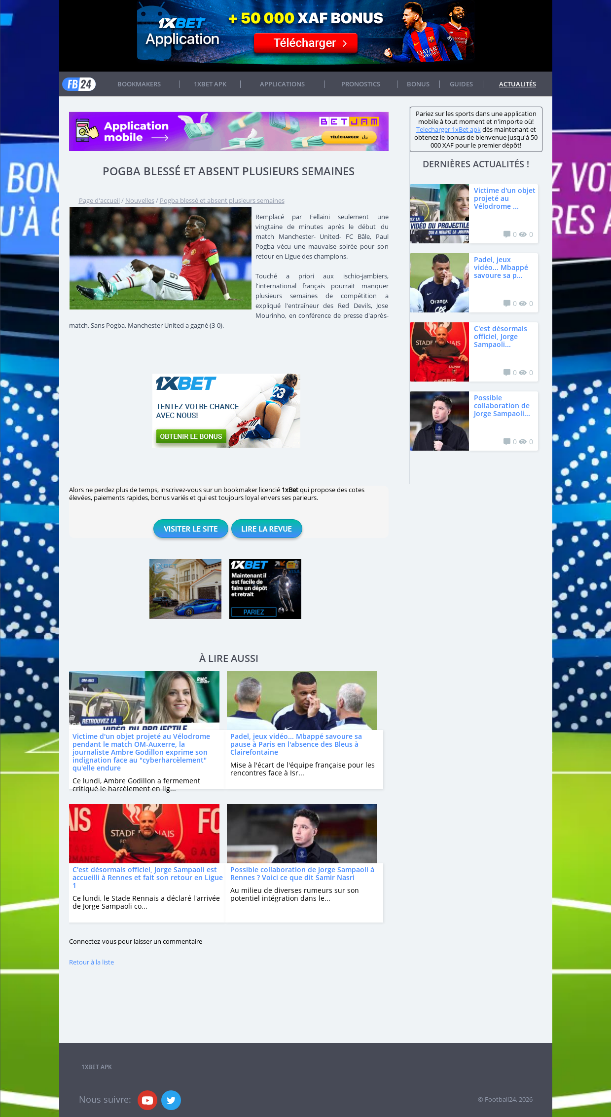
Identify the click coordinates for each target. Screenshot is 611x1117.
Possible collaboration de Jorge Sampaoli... (502, 405)
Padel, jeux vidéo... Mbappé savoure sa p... (501, 267)
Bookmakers (139, 83)
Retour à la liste (91, 962)
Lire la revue (267, 529)
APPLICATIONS (282, 83)
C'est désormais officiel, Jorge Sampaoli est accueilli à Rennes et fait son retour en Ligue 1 (147, 877)
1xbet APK (210, 83)
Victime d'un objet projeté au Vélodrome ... (505, 198)
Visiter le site (190, 529)
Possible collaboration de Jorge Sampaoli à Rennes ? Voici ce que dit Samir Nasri (302, 873)
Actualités (517, 83)
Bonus (418, 83)
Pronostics (360, 83)
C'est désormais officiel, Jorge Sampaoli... (500, 336)
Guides (461, 83)
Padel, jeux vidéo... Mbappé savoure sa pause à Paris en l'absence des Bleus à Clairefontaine (296, 744)
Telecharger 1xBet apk (448, 129)
